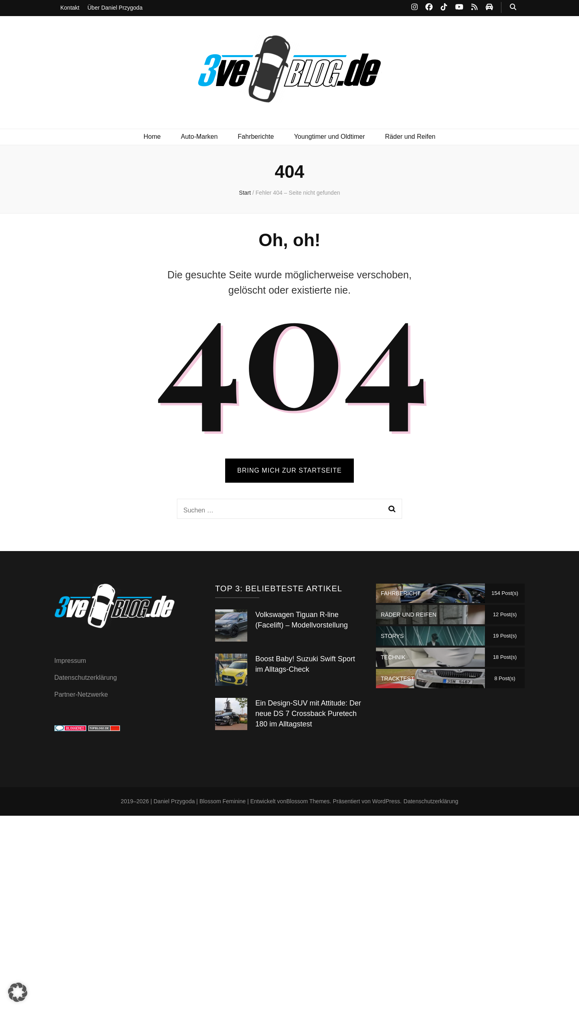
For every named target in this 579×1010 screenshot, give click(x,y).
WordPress (386, 801)
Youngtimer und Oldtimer (329, 136)
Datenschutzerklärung (85, 677)
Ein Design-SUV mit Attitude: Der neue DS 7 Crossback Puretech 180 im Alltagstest (308, 713)
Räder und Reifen (410, 136)
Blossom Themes (308, 801)
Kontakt (69, 7)
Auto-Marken (199, 136)
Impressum (70, 660)
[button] (17, 992)
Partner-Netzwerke (81, 694)
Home (152, 136)
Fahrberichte (256, 136)
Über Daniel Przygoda (114, 7)
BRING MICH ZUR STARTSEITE (289, 470)
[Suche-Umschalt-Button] (513, 7)
